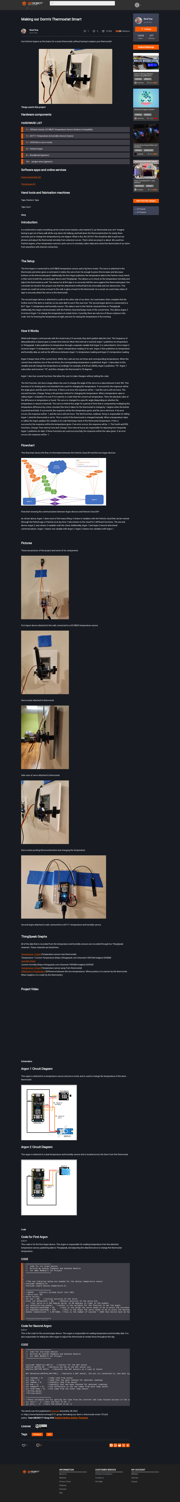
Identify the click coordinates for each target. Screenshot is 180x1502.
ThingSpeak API (28, 184)
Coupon (134, 1481)
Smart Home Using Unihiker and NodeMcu (145, 146)
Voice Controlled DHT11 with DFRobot (144, 182)
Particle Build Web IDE (31, 177)
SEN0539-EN (139, 186)
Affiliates (134, 1474)
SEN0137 (147, 79)
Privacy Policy (65, 1481)
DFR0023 (138, 114)
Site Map (99, 1481)
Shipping (62, 1485)
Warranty (62, 1478)
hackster (55, 1411)
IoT (49, 1434)
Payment (62, 1489)
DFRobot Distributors (103, 1474)
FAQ (61, 1493)
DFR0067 (138, 79)
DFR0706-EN (148, 150)
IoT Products (141, 212)
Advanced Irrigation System (144, 109)
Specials (134, 1478)
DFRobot (37, 1434)
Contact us (99, 1478)
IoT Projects (141, 209)
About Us (63, 1474)
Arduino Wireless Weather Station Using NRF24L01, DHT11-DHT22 (143, 75)
